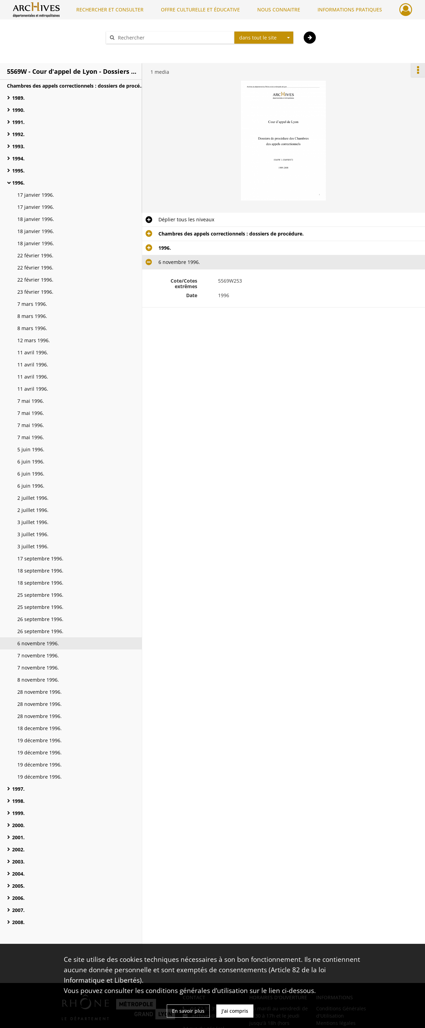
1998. (18, 801)
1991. (18, 122)
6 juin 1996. (30, 461)
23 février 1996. (35, 292)
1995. (18, 170)
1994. (18, 158)
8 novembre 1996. (38, 679)
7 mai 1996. (30, 401)
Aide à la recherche (133, 50)
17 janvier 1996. (35, 195)
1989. (18, 98)
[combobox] (263, 38)
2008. (18, 922)
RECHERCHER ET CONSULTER (110, 9)
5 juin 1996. (30, 449)
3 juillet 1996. (33, 522)
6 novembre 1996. (38, 643)
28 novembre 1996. (39, 692)
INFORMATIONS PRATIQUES (350, 9)
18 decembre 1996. (39, 728)
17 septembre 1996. (40, 558)
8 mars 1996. (32, 316)
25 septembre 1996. (40, 595)
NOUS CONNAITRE (278, 9)
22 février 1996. (35, 255)
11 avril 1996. (32, 352)
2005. (18, 886)
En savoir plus (188, 1011)
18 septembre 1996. (40, 570)
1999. (18, 813)
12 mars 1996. (33, 340)
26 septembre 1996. (40, 619)
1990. (18, 110)
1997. (18, 789)
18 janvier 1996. (35, 219)
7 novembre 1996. (38, 655)
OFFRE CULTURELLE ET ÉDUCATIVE (200, 9)
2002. (18, 849)
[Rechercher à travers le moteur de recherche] (173, 37)
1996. (18, 182)
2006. (18, 898)
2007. (18, 910)
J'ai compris (235, 1011)
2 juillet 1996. (33, 498)
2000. (18, 825)
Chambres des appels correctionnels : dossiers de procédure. (76, 85)
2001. (18, 837)
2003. (18, 861)
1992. (18, 134)
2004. (18, 873)
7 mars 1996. (32, 304)
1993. (18, 146)
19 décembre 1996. (39, 740)
